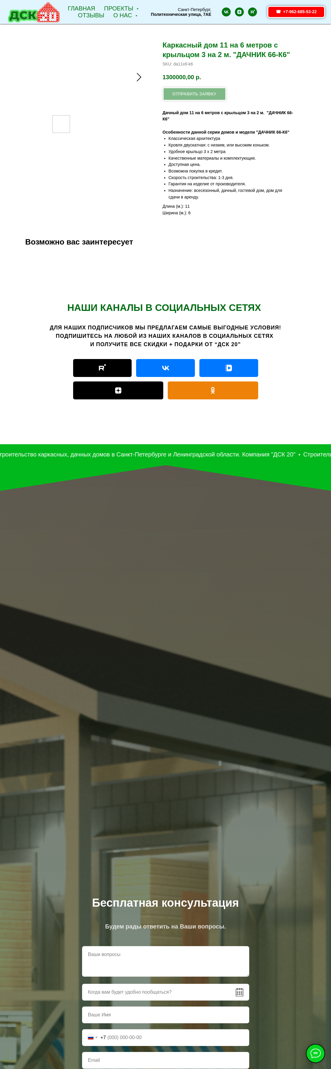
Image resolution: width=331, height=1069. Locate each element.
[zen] (239, 11)
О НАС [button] (123, 15)
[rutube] (252, 11)
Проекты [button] (119, 8)
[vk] (226, 11)
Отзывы (91, 15)
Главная (81, 8)
